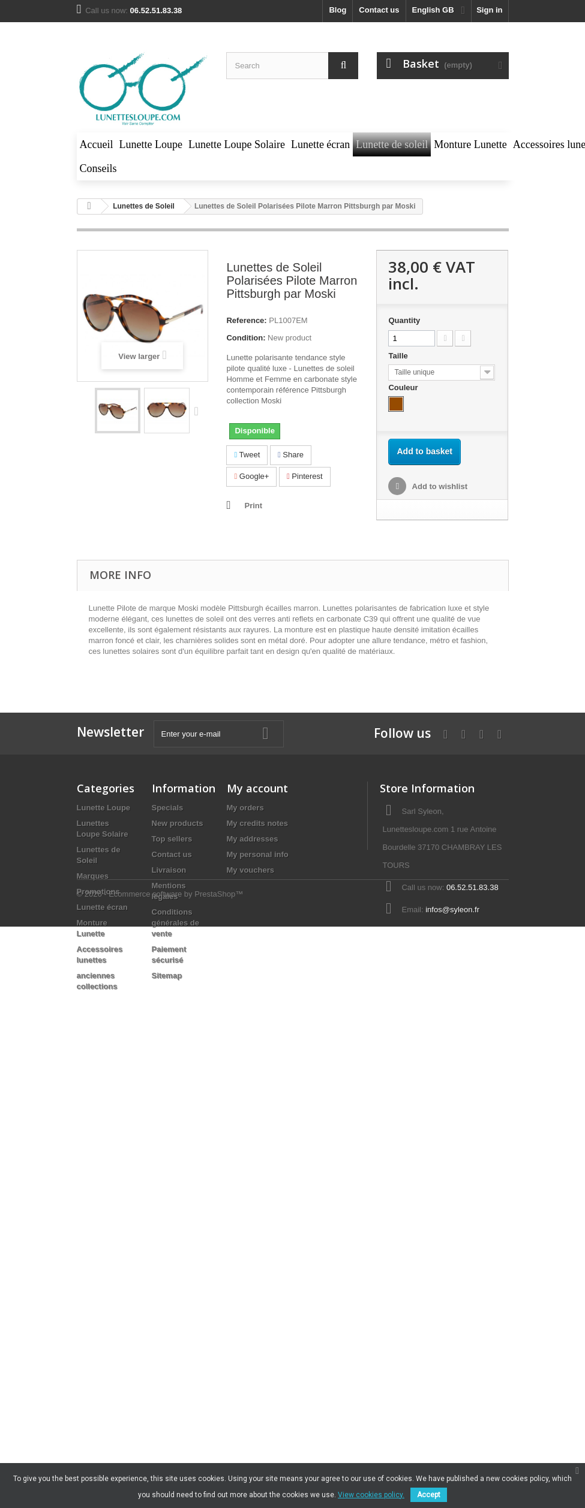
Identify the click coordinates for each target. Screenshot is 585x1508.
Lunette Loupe (104, 807)
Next (199, 411)
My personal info (258, 854)
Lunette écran (102, 907)
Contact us (379, 9)
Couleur (404, 387)
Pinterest (305, 476)
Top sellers (172, 838)
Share (291, 454)
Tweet (247, 454)
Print (253, 505)
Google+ (251, 476)
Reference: (246, 320)
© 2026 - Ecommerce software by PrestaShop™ (160, 1029)
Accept (428, 1495)
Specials (168, 807)
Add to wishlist (438, 486)
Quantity (404, 320)
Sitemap (167, 975)
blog (337, 9)
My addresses (252, 838)
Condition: (245, 337)
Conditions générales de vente (176, 922)
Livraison (169, 869)
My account (257, 788)
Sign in (489, 9)
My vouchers (250, 869)
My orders (245, 807)
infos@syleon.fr (452, 909)
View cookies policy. (371, 1495)
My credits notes (258, 823)
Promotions (98, 891)
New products (177, 823)
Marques (93, 875)
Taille (399, 355)
